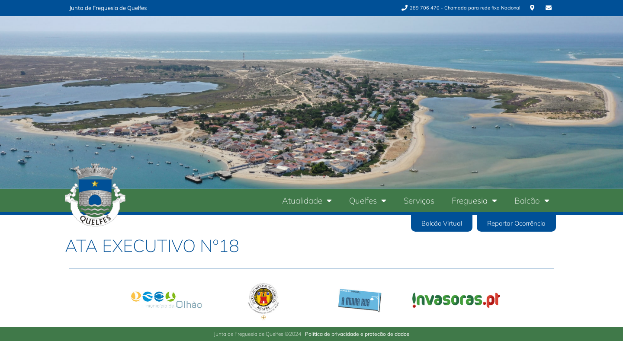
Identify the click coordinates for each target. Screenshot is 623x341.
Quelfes (367, 200)
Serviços (419, 200)
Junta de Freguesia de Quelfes (108, 7)
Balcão (531, 200)
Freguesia (474, 200)
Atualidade (307, 200)
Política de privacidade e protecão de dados (357, 334)
